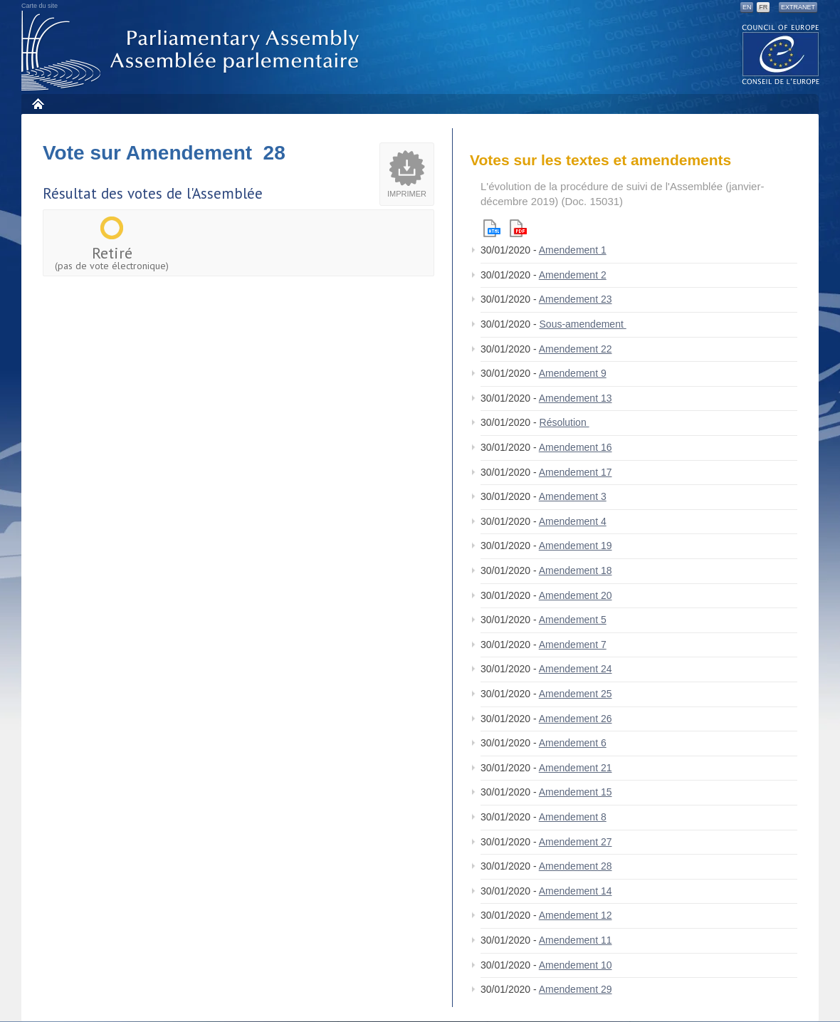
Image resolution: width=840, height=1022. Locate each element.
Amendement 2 (573, 275)
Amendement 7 (573, 644)
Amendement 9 (573, 373)
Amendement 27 (575, 842)
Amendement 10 (575, 965)
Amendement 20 (575, 595)
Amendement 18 (575, 570)
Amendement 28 (575, 866)
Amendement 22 (575, 349)
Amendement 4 (573, 521)
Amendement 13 (575, 398)
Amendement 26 (575, 718)
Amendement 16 (575, 447)
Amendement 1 (573, 250)
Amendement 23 (575, 299)
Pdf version (518, 228)
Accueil (37, 103)
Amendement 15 (575, 792)
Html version (491, 228)
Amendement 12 (575, 915)
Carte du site (39, 5)
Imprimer (406, 193)
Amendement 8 (573, 817)
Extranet (798, 7)
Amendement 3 (573, 496)
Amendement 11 (575, 940)
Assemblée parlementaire (192, 51)
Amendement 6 (573, 743)
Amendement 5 (573, 619)
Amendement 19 (575, 545)
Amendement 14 (575, 891)
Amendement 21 (575, 767)
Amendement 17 (575, 472)
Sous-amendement (583, 324)
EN (747, 7)
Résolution (564, 422)
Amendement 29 (575, 989)
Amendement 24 (575, 668)
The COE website (781, 54)
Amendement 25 (575, 693)
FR (763, 7)
